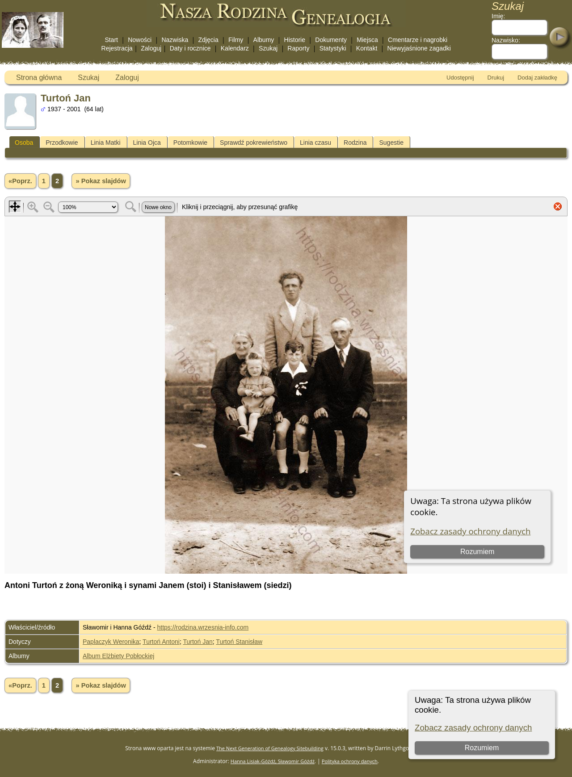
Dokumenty (331, 39)
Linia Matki (106, 142)
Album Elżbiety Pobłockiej (118, 655)
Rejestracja (117, 48)
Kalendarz (235, 48)
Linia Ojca (147, 142)
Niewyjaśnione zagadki (419, 48)
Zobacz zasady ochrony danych (473, 727)
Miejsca (367, 39)
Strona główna (39, 77)
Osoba (24, 142)
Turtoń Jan (197, 641)
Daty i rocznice (190, 48)
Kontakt (366, 48)
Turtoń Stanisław (239, 641)
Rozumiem (481, 748)
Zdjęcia (208, 39)
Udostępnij (460, 77)
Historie (294, 39)
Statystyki (333, 48)
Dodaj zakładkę (537, 77)
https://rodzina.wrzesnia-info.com (203, 627)
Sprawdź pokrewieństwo (253, 142)
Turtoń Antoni (161, 641)
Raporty (298, 48)
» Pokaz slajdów (101, 181)
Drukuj (496, 77)
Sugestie (391, 142)
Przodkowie (62, 142)
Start (111, 39)
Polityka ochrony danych (350, 761)
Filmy (235, 39)
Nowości (139, 39)
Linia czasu (315, 142)
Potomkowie (190, 142)
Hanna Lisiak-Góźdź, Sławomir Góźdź (273, 761)
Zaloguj (151, 48)
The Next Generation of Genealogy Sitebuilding (270, 748)
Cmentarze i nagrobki (417, 39)
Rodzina (355, 142)
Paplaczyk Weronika (111, 641)
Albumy (263, 39)
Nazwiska (174, 39)
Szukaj (268, 48)
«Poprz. (20, 181)
